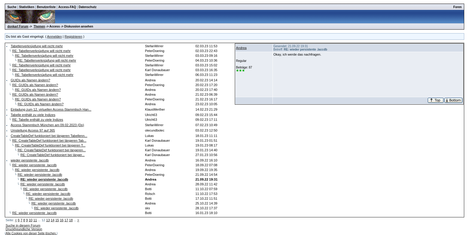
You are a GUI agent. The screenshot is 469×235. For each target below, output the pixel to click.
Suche (11, 7)
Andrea (241, 48)
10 (30, 220)
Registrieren (73, 36)
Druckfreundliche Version (24, 229)
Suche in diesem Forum (23, 225)
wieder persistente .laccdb (30, 160)
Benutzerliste (46, 7)
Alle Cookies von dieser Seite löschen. (31, 233)
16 (61, 220)
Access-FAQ (67, 7)
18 (71, 220)
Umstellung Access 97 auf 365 (33, 130)
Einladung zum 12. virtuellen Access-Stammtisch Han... (51, 109)
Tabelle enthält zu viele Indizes (33, 115)
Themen (39, 26)
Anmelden (54, 36)
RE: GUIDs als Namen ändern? (35, 85)
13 (48, 220)
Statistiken (26, 7)
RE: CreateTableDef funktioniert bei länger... (52, 155)
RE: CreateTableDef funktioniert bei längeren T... (50, 145)
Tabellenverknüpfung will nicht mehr (37, 46)
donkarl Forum (17, 26)
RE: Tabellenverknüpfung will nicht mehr (41, 51)
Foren (457, 7)
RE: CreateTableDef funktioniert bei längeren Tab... (49, 140)
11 (35, 220)
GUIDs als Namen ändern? (30, 80)
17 (66, 220)
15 (57, 220)
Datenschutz (87, 7)
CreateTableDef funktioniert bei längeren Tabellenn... (49, 136)
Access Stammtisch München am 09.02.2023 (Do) (47, 125)
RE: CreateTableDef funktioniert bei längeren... (52, 150)
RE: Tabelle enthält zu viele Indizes (37, 119)
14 (52, 220)
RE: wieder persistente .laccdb (34, 165)
